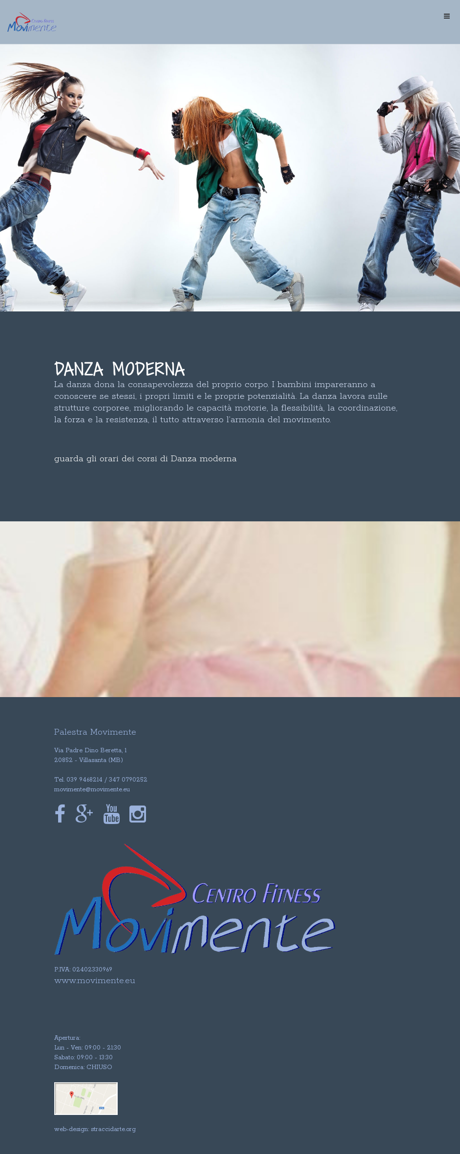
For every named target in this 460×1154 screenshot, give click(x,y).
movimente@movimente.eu (92, 789)
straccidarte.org (113, 1129)
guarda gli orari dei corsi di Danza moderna (145, 458)
